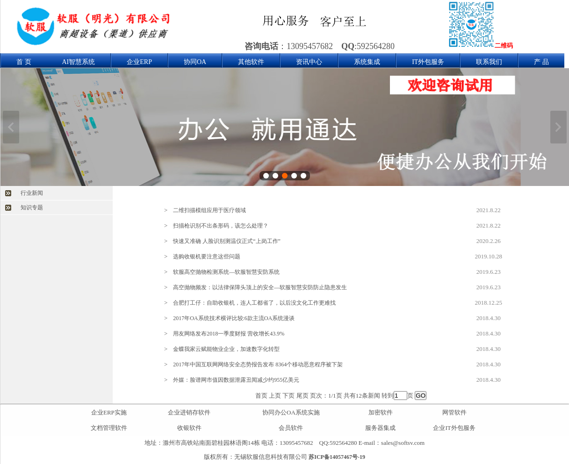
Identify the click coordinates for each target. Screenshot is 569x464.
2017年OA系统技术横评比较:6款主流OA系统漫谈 (234, 318)
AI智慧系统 (78, 61)
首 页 (23, 61)
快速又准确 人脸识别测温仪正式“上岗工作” (227, 241)
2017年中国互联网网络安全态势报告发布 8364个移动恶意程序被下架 (258, 364)
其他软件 (251, 61)
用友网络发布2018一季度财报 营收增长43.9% (228, 333)
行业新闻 (32, 193)
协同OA (195, 61)
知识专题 (32, 207)
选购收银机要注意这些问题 (206, 256)
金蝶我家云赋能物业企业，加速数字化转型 (226, 349)
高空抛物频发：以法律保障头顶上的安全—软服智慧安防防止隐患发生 (260, 287)
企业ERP (139, 61)
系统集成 (367, 61)
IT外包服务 (428, 61)
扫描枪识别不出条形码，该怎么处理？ (220, 225)
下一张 (558, 127)
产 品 (541, 61)
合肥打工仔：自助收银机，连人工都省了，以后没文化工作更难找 (254, 303)
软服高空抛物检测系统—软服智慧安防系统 (226, 272)
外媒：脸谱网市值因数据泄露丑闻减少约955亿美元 (236, 380)
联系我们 (489, 61)
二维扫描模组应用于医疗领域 (209, 210)
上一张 (11, 127)
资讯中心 (309, 61)
